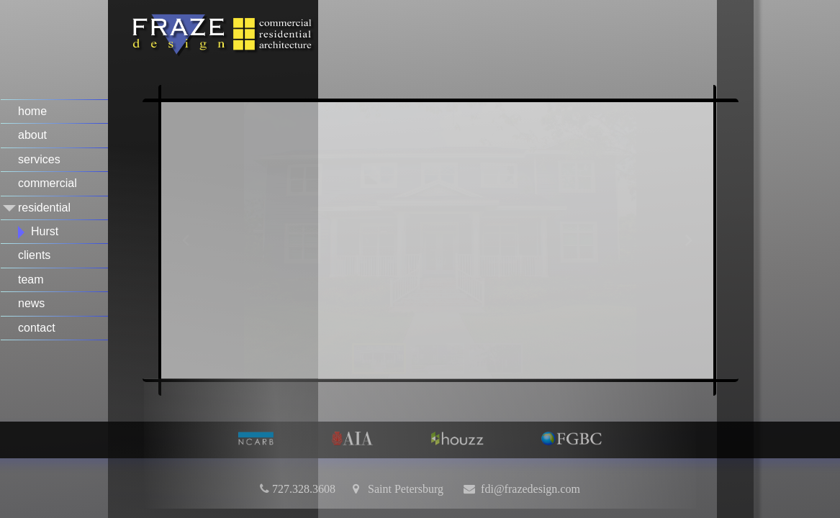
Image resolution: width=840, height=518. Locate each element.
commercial (47, 183)
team (31, 279)
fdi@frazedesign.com (530, 488)
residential (44, 207)
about (32, 135)
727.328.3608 (303, 488)
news (31, 303)
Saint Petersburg (401, 488)
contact (36, 328)
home (32, 111)
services (39, 159)
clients (34, 255)
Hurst (44, 231)
